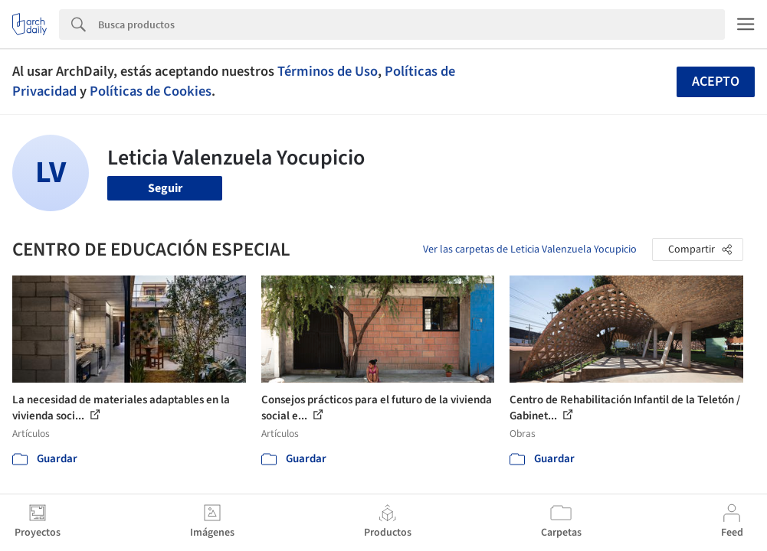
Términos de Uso (327, 71)
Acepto (715, 81)
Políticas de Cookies (150, 91)
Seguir (165, 188)
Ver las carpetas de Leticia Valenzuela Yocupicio (530, 249)
